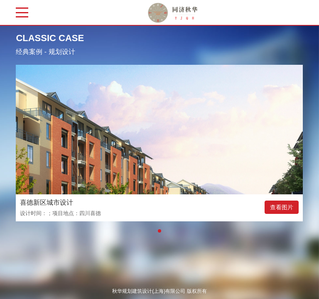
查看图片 (281, 207)
